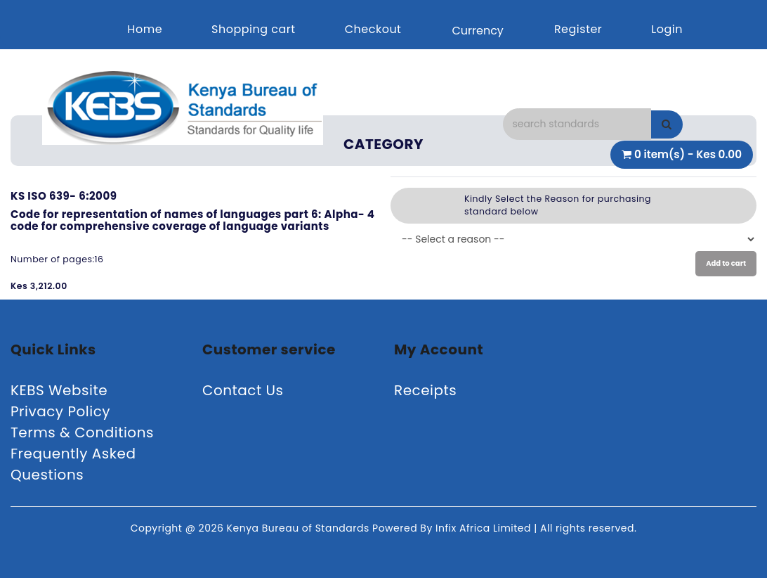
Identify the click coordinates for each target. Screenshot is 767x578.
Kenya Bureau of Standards (299, 528)
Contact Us (243, 390)
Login (667, 29)
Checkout (373, 29)
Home (144, 29)
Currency (477, 31)
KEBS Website (59, 390)
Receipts (425, 390)
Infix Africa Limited (484, 528)
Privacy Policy (60, 411)
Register (578, 29)
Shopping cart (253, 29)
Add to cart (726, 263)
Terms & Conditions (82, 432)
